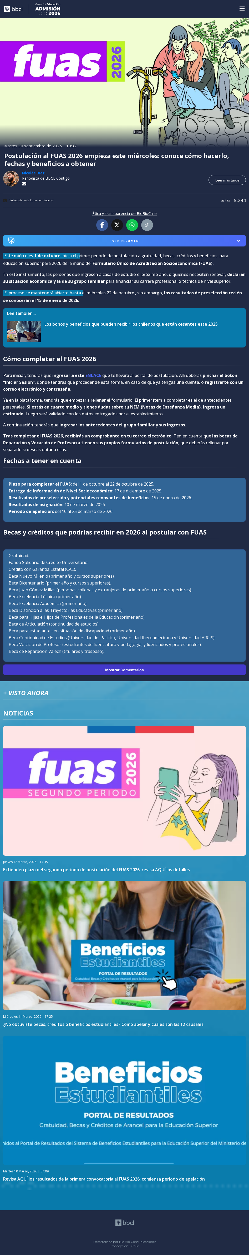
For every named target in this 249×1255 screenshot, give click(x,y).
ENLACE (93, 375)
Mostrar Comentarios (124, 670)
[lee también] (25, 331)
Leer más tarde (227, 180)
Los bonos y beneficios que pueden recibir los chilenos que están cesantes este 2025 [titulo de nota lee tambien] (131, 324)
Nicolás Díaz (33, 172)
